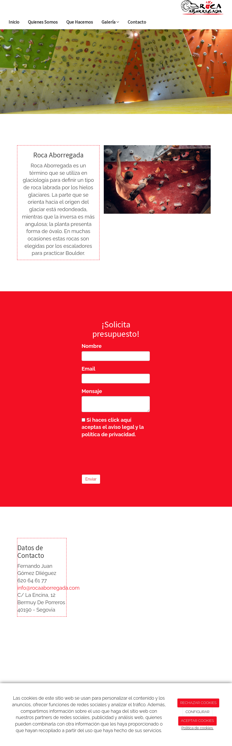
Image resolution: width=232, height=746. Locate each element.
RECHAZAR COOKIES (198, 703)
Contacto (137, 22)
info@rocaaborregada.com (48, 588)
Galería (110, 22)
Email (88, 369)
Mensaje (92, 391)
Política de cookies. (197, 728)
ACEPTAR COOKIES (197, 720)
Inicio (14, 22)
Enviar (91, 479)
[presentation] (125, 455)
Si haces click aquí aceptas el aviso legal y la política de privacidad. (113, 427)
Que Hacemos (79, 22)
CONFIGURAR (197, 712)
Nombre (92, 346)
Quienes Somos (43, 22)
